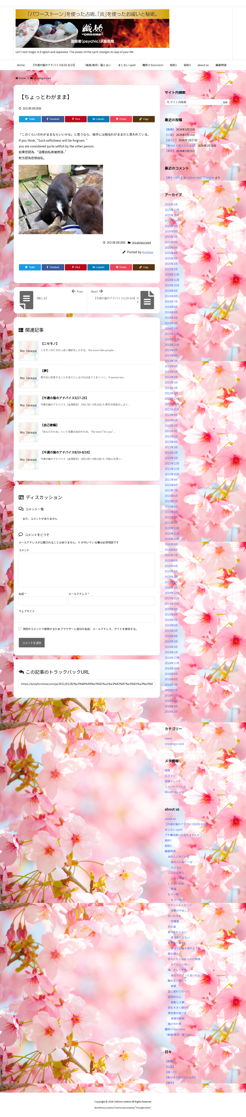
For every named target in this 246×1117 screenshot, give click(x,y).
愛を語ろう (174, 954)
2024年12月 (172, 274)
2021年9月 (171, 479)
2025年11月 (172, 215)
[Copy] (144, 119)
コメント (24, 550)
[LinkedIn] (98, 119)
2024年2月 (171, 323)
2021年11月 (172, 469)
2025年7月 (171, 237)
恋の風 (172, 927)
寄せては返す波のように (185, 948)
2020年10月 (172, 539)
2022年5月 (171, 436)
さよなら (176, 867)
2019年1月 (171, 652)
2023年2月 (171, 388)
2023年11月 (172, 339)
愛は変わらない (177, 932)
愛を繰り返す (176, 943)
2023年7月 (171, 361)
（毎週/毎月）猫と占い (179, 1034)
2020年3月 (171, 577)
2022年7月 (171, 425)
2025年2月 (171, 264)
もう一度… (177, 900)
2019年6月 (171, 625)
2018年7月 (171, 684)
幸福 (173, 889)
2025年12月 (172, 210)
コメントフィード (175, 786)
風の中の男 (174, 1024)
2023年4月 (171, 377)
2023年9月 (171, 350)
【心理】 (170, 135)
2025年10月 (172, 220)
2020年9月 (171, 544)
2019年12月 (172, 593)
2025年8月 (171, 231)
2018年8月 (171, 679)
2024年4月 (171, 312)
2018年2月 (171, 711)
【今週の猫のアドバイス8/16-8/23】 (187, 824)
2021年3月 (171, 512)
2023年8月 (171, 355)
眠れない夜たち (177, 980)
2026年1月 (171, 204)
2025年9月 (171, 226)
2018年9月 (171, 674)
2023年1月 (171, 393)
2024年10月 (172, 285)
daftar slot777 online (200, 177)
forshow (147, 252)
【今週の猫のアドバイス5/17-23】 (64, 397)
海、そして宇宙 (177, 970)
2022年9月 (171, 415)
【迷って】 (171, 140)
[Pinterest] (76, 119)
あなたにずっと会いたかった (188, 975)
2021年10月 (172, 474)
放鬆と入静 (177, 1002)
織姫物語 (170, 851)
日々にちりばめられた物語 (184, 959)
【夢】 (45, 370)
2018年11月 (172, 663)
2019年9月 (171, 609)
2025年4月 (171, 253)
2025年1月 (171, 269)
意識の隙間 (177, 1018)
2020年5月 (171, 566)
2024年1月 (171, 328)
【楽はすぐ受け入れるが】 (181, 145)
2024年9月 (171, 291)
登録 (167, 770)
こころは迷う (176, 873)
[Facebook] (53, 119)
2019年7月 (171, 620)
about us (170, 819)
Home (22, 78)
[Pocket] (121, 119)
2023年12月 (172, 334)
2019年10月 (172, 604)
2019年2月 (171, 647)
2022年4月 (171, 442)
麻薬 (173, 986)
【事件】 (170, 151)
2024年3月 (171, 318)
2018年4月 (171, 701)
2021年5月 (171, 501)
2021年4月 (171, 506)
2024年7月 (171, 301)
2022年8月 (171, 420)
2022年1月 (171, 458)
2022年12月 (172, 398)
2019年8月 (171, 614)
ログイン (170, 776)
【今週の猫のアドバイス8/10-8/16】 (66, 452)
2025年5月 (171, 247)
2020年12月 (172, 528)
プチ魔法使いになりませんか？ (183, 835)
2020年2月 (171, 582)
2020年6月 (171, 560)
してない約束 (176, 883)
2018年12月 (172, 657)
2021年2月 (171, 517)
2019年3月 (171, 641)
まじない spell (173, 829)
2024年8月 (171, 296)
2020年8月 (171, 550)
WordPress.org (174, 792)
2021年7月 (171, 490)
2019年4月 (171, 636)
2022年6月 (171, 431)
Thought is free (143, 1107)
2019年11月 (172, 598)
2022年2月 (171, 452)
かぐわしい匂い (180, 964)
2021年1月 (171, 523)
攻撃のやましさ (181, 910)
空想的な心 (174, 997)
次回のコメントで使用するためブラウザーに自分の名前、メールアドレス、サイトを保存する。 (80, 623)
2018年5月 (171, 695)
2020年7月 (171, 555)
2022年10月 (172, 409)
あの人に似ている (178, 856)
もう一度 (173, 894)
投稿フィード (173, 781)
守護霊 (175, 921)
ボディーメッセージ (180, 905)
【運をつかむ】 (174, 177)
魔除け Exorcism (175, 1029)
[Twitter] (30, 119)
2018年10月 (172, 668)
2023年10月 (172, 345)
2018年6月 (171, 690)
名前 (22, 588)
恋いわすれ (174, 916)
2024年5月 (171, 307)
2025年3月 (171, 258)
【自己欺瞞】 (50, 425)
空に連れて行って (178, 991)
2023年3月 (171, 382)
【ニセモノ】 (50, 343)
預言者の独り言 (177, 1013)
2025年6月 (171, 242)
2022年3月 (171, 447)
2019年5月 (171, 631)
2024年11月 (172, 280)
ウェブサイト (27, 605)
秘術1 (168, 840)
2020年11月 (172, 533)
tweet (168, 738)
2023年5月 (171, 371)
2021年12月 (172, 463)
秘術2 (168, 846)
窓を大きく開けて (178, 1007)
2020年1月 (171, 587)
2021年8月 (171, 485)
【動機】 (170, 129)
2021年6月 (171, 496)
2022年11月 (172, 404)
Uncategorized (42, 78)
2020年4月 (171, 571)
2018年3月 (171, 706)
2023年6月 (171, 366)
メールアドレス (78, 588)
